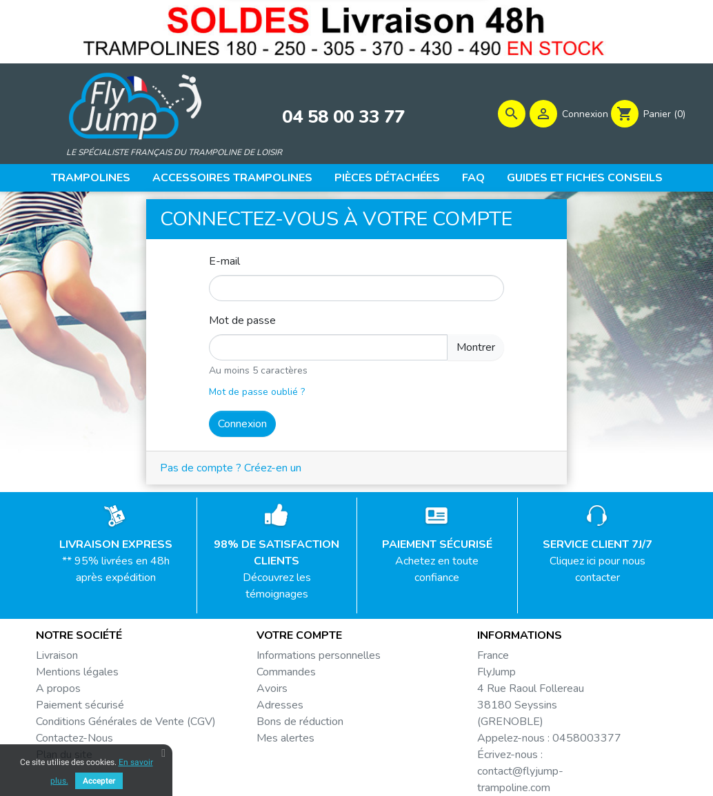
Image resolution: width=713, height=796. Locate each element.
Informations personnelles (319, 655)
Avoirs (272, 688)
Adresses (280, 705)
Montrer (475, 347)
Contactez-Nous (74, 738)
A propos (58, 688)
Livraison (57, 655)
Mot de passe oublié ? (257, 391)
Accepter (99, 781)
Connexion (242, 423)
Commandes (286, 672)
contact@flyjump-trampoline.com (520, 779)
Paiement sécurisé (80, 705)
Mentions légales (77, 672)
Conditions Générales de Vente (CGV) (126, 721)
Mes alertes (285, 738)
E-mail (224, 261)
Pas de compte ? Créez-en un (230, 468)
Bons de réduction (300, 721)
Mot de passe (242, 320)
